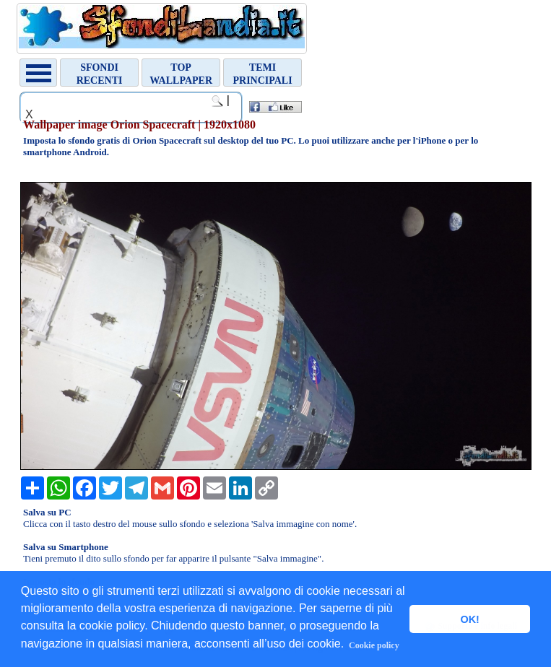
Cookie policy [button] (374, 645)
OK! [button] (469, 619)
